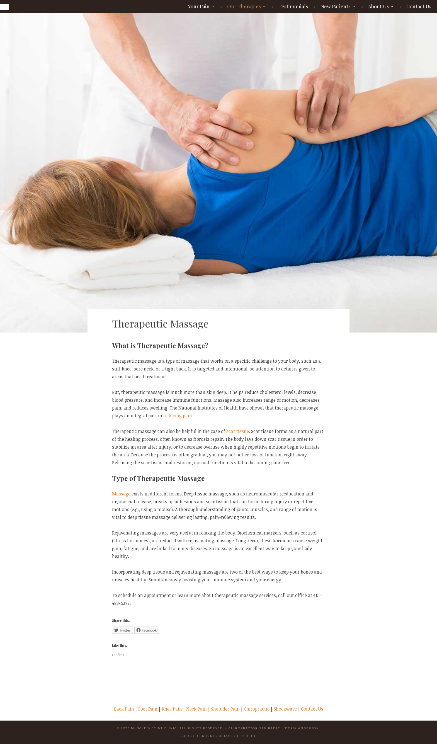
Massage (121, 494)
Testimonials (293, 6)
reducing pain (177, 416)
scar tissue (237, 431)
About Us (378, 6)
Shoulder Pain (225, 709)
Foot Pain (147, 709)
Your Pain (199, 6)
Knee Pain (172, 709)
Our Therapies (244, 6)
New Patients (336, 6)
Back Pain (124, 709)
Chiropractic (257, 709)
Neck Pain (196, 709)
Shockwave (285, 709)
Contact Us (418, 6)
